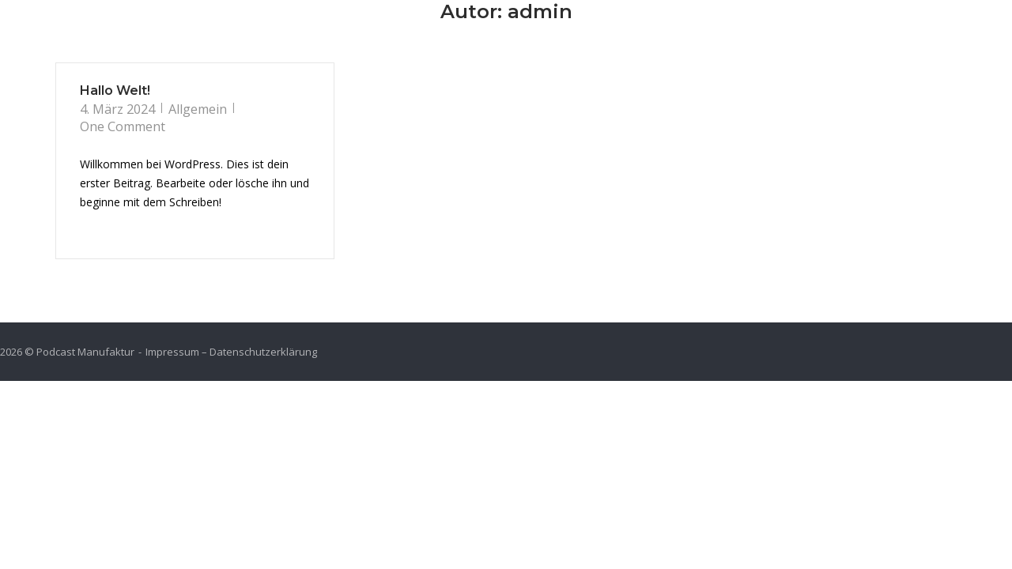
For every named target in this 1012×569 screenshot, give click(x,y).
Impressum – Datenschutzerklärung (231, 352)
